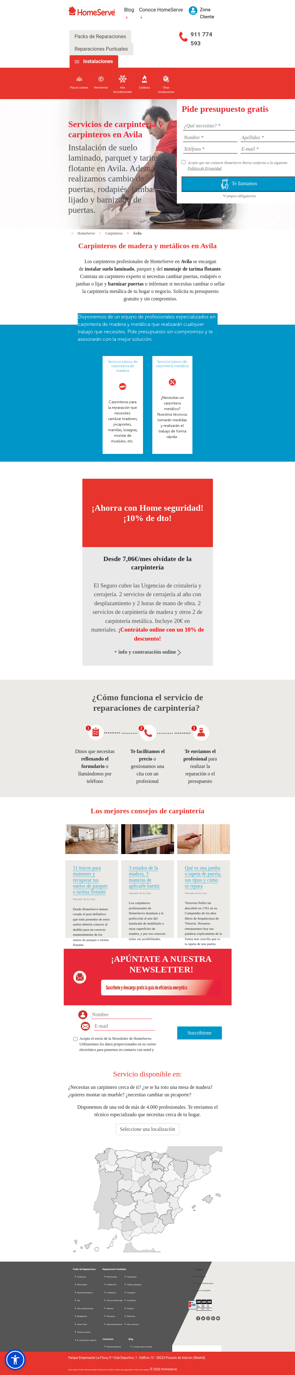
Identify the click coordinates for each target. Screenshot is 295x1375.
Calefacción (110, 1284)
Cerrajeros (130, 1292)
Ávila (137, 233)
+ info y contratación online (147, 652)
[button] (15, 1360)
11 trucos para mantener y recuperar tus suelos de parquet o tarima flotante (90, 879)
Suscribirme (199, 1032)
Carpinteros (114, 233)
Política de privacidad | (88, 1369)
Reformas (129, 1316)
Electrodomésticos (83, 1292)
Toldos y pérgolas (132, 1284)
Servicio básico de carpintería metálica (172, 363)
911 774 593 (201, 39)
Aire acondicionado (83, 1308)
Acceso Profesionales (203, 1283)
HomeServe (86, 233)
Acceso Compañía (201, 1290)
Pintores (129, 1308)
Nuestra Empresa (112, 1346)
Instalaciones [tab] (98, 61)
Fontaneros (110, 1292)
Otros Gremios (131, 1324)
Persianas (109, 1316)
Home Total (80, 1324)
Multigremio (80, 1316)
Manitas (108, 1308)
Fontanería (80, 1277)
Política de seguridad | (124, 1369)
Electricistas (110, 1277)
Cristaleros (130, 1300)
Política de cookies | (106, 1369)
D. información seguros (85, 1340)
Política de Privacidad (205, 168)
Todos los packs (82, 1332)
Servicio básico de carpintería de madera (123, 366)
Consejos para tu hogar (141, 1346)
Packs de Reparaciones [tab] (100, 36)
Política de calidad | (141, 1369)
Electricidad (80, 1284)
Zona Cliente (199, 1276)
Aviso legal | (73, 1369)
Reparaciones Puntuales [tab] (101, 49)
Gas (77, 1300)
